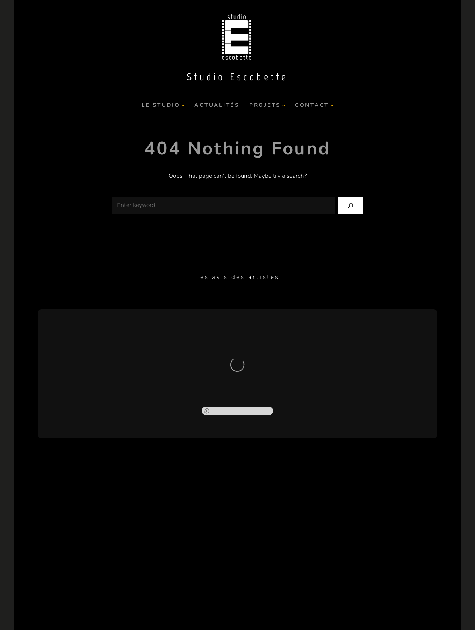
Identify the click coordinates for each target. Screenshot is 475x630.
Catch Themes (282, 611)
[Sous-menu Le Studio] (183, 105)
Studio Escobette (237, 76)
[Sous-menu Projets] (283, 105)
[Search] (350, 205)
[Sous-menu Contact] (331, 105)
